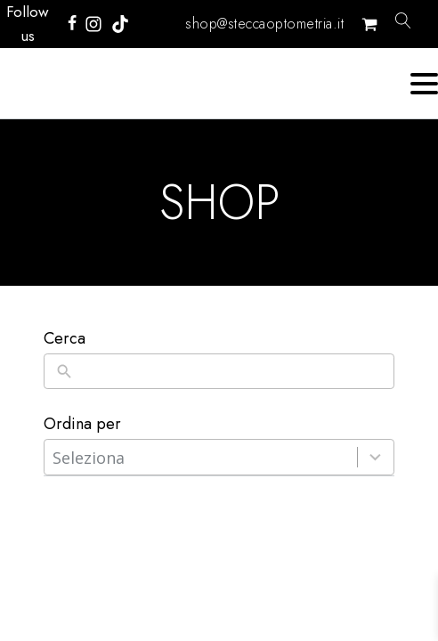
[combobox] (201, 457)
